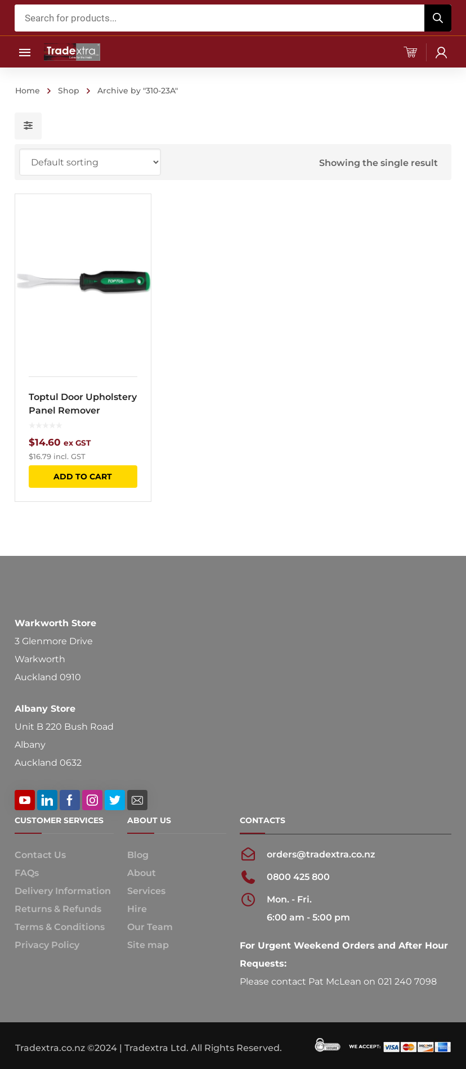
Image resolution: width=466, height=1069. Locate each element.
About (141, 873)
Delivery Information (63, 891)
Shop (68, 91)
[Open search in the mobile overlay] (233, 18)
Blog (138, 855)
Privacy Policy (47, 945)
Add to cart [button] (82, 476)
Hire (137, 909)
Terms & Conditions (60, 927)
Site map (148, 945)
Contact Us (40, 855)
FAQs (27, 873)
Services (146, 891)
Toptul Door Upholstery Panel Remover (83, 404)
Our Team (150, 927)
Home (27, 91)
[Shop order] (90, 162)
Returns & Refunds (58, 909)
